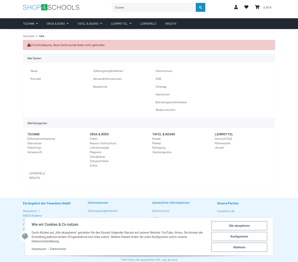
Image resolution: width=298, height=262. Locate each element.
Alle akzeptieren (239, 225)
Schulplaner (97, 156)
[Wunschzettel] (246, 7)
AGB (158, 78)
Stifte (93, 165)
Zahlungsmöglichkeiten (108, 71)
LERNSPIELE (37, 173)
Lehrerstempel (99, 147)
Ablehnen (239, 247)
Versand (172, 259)
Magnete (95, 152)
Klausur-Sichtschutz (103, 143)
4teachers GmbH (58, 203)
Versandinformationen (107, 78)
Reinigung (158, 147)
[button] (236, 7)
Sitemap (161, 86)
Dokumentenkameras (41, 138)
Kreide (156, 138)
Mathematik (222, 143)
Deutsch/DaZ (223, 138)
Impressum (163, 94)
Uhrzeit (219, 147)
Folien (93, 138)
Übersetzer (34, 143)
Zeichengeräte (162, 152)
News (34, 71)
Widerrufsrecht (165, 110)
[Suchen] (154, 7)
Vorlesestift (34, 152)
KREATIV (34, 178)
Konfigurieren (239, 236)
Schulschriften (99, 161)
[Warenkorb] (263, 7)
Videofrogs (34, 147)
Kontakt (36, 78)
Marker (156, 143)
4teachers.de (225, 211)
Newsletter (100, 86)
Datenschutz (164, 71)
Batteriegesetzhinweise (171, 102)
